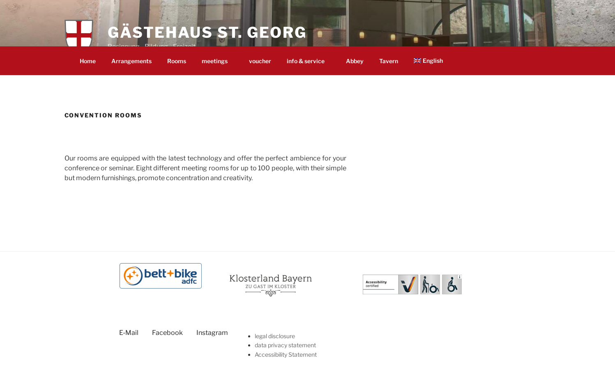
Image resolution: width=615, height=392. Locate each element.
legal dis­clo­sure (275, 335)
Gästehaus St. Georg (207, 32)
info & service (309, 60)
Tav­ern (388, 60)
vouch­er (260, 60)
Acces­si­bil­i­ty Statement (286, 354)
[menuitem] (431, 60)
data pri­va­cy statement (285, 345)
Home (88, 60)
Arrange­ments (131, 60)
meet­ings (218, 60)
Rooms (176, 60)
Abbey (355, 60)
